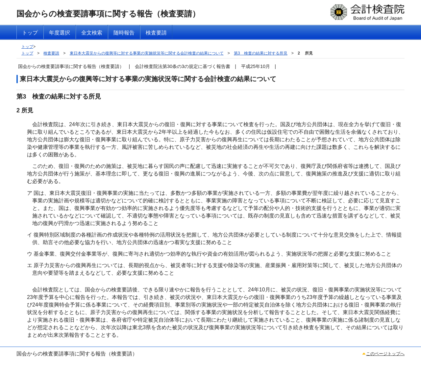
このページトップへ (385, 353)
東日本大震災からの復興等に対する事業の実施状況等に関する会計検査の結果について (147, 53)
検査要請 (51, 53)
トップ (27, 46)
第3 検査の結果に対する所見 (260, 53)
